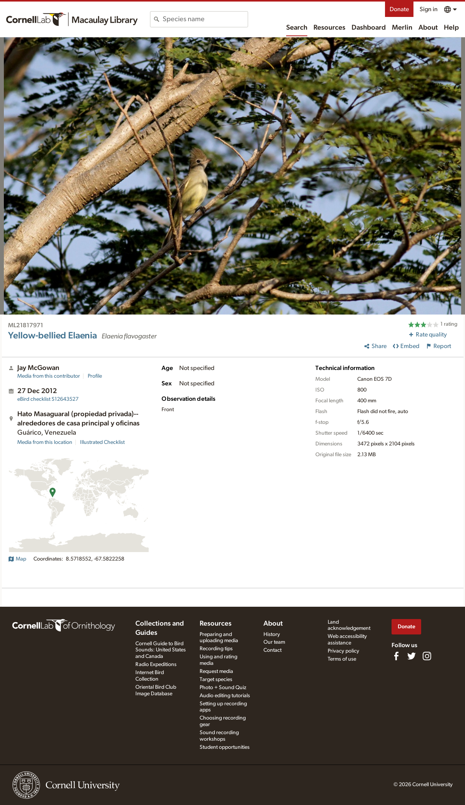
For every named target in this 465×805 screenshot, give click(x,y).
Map (17, 559)
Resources (329, 27)
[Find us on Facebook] (396, 656)
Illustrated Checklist (102, 442)
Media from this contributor (48, 376)
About (428, 27)
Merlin (402, 27)
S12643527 (47, 399)
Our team (274, 642)
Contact (272, 650)
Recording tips (216, 648)
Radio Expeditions (156, 664)
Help (451, 27)
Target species (216, 679)
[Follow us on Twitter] (411, 656)
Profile (95, 376)
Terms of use (342, 659)
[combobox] (205, 19)
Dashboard (369, 27)
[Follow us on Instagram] (427, 656)
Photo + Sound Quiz (223, 687)
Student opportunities (225, 747)
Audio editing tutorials (225, 695)
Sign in (429, 9)
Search (296, 27)
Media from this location (44, 442)
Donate (399, 9)
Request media (216, 671)
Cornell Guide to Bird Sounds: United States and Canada (160, 650)
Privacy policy (343, 651)
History (271, 634)
